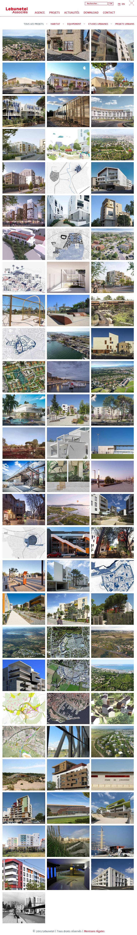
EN (123, 4)
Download (91, 12)
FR (119, 4)
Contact (109, 12)
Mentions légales (94, 931)
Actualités (71, 12)
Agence (40, 12)
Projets (54, 12)
